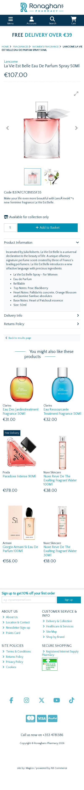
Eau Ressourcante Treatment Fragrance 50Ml (62, 411)
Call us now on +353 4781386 (42, 735)
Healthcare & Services (58, 626)
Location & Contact (16, 622)
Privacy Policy (13, 662)
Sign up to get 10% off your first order (28, 593)
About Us (10, 617)
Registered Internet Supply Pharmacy (60, 653)
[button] (76, 93)
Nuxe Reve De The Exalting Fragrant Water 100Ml (60, 480)
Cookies (9, 667)
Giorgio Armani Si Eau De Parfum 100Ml (20, 549)
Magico (30, 768)
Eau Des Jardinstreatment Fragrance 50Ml (20, 411)
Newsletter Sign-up (16, 627)
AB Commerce (59, 768)
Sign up (69, 599)
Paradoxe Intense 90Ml (19, 476)
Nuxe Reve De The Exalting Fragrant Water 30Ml (60, 551)
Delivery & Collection (57, 621)
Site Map (50, 631)
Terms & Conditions (17, 651)
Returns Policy (13, 657)
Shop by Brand (53, 637)
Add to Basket (47, 228)
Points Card (11, 633)
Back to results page (20, 338)
